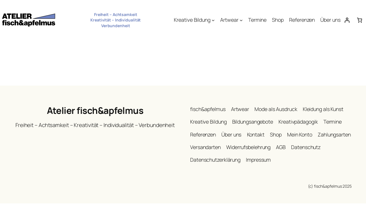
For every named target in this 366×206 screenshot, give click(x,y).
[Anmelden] (347, 20)
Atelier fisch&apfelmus (95, 110)
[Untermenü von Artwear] (241, 20)
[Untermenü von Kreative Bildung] (213, 20)
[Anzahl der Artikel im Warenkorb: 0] (359, 20)
